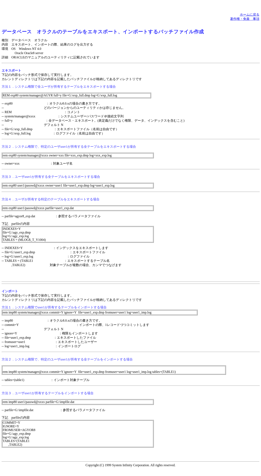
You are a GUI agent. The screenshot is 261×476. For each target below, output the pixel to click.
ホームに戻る (249, 14)
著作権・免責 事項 (244, 19)
